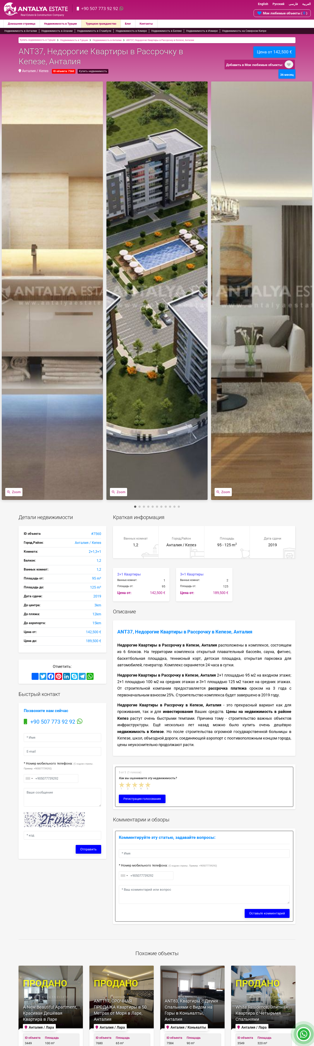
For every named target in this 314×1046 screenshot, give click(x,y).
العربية (306, 4)
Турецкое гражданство (109, 23)
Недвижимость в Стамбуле (94, 30)
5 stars (148, 785)
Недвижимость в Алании (57, 30)
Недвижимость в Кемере (131, 30)
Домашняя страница (23, 23)
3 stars (135, 785)
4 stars (141, 785)
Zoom (14, 492)
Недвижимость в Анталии (20, 30)
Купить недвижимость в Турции (37, 40)
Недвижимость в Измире (202, 30)
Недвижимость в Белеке (166, 30)
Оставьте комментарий (267, 913)
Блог (138, 23)
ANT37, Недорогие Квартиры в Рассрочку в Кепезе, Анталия (160, 40)
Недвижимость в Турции (65, 23)
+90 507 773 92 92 (100, 8)
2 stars (128, 785)
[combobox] (29, 778)
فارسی (293, 4)
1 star (122, 785)
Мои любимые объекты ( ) (282, 13)
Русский (278, 4)
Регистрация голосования (142, 798)
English (263, 4)
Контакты (157, 23)
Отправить (88, 849)
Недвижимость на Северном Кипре (244, 30)
